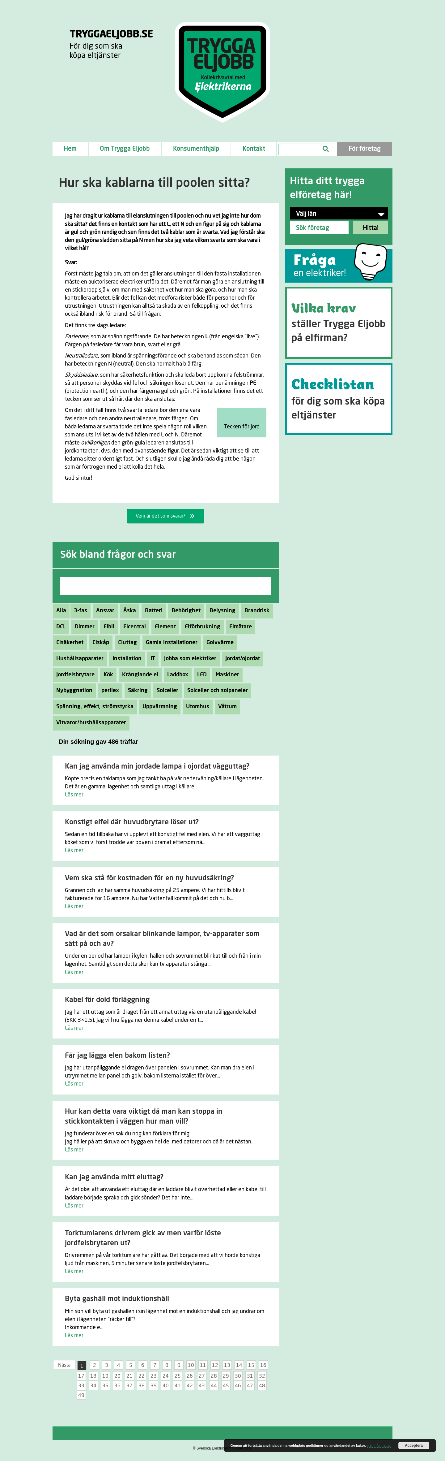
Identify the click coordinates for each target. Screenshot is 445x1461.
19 (105, 1376)
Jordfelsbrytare (74, 675)
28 (214, 1376)
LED (200, 675)
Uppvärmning (158, 706)
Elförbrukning (200, 627)
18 (93, 1376)
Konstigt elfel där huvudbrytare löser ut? (132, 822)
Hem (70, 149)
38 (141, 1385)
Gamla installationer (169, 642)
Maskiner (225, 675)
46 (238, 1385)
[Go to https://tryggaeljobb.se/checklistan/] (339, 399)
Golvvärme (218, 642)
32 (262, 1376)
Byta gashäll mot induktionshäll (117, 1299)
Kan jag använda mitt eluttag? (114, 1177)
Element (163, 627)
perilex (108, 690)
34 (93, 1385)
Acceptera (414, 1445)
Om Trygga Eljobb (125, 149)
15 (251, 1365)
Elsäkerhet (68, 642)
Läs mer (74, 795)
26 (190, 1376)
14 (239, 1365)
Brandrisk (255, 610)
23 (153, 1376)
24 (166, 1376)
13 (227, 1365)
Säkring (136, 690)
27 (202, 1376)
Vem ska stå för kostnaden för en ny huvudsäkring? (149, 878)
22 (141, 1376)
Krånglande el (138, 675)
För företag (365, 149)
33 (81, 1385)
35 (105, 1385)
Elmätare (239, 627)
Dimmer (83, 627)
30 (238, 1376)
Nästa (64, 1365)
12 (215, 1365)
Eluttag (126, 642)
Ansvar (103, 610)
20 (117, 1376)
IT (151, 658)
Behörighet (184, 610)
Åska (128, 610)
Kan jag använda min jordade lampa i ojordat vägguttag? (157, 766)
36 (117, 1385)
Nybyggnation (72, 690)
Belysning (220, 610)
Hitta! (371, 228)
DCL (59, 627)
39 (153, 1385)
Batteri (152, 610)
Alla (61, 610)
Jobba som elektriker (188, 658)
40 (166, 1385)
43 (202, 1385)
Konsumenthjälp (196, 149)
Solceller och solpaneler (216, 690)
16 (263, 1365)
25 (178, 1376)
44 (214, 1385)
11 (203, 1365)
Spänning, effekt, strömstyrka (93, 706)
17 (81, 1376)
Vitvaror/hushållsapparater (89, 723)
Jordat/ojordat (241, 658)
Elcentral (133, 627)
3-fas (78, 610)
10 (191, 1365)
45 (226, 1385)
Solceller (165, 690)
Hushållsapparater (78, 658)
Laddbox (176, 675)
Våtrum (226, 706)
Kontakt (254, 149)
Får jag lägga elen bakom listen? (117, 1055)
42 (190, 1385)
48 (262, 1385)
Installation (125, 658)
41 (178, 1385)
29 (226, 1376)
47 (250, 1385)
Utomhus (196, 706)
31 (250, 1376)
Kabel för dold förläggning (107, 1000)
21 (129, 1376)
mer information (379, 1445)
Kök (106, 675)
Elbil (107, 627)
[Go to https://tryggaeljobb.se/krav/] (339, 322)
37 (129, 1385)
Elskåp (99, 642)
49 (81, 1395)
